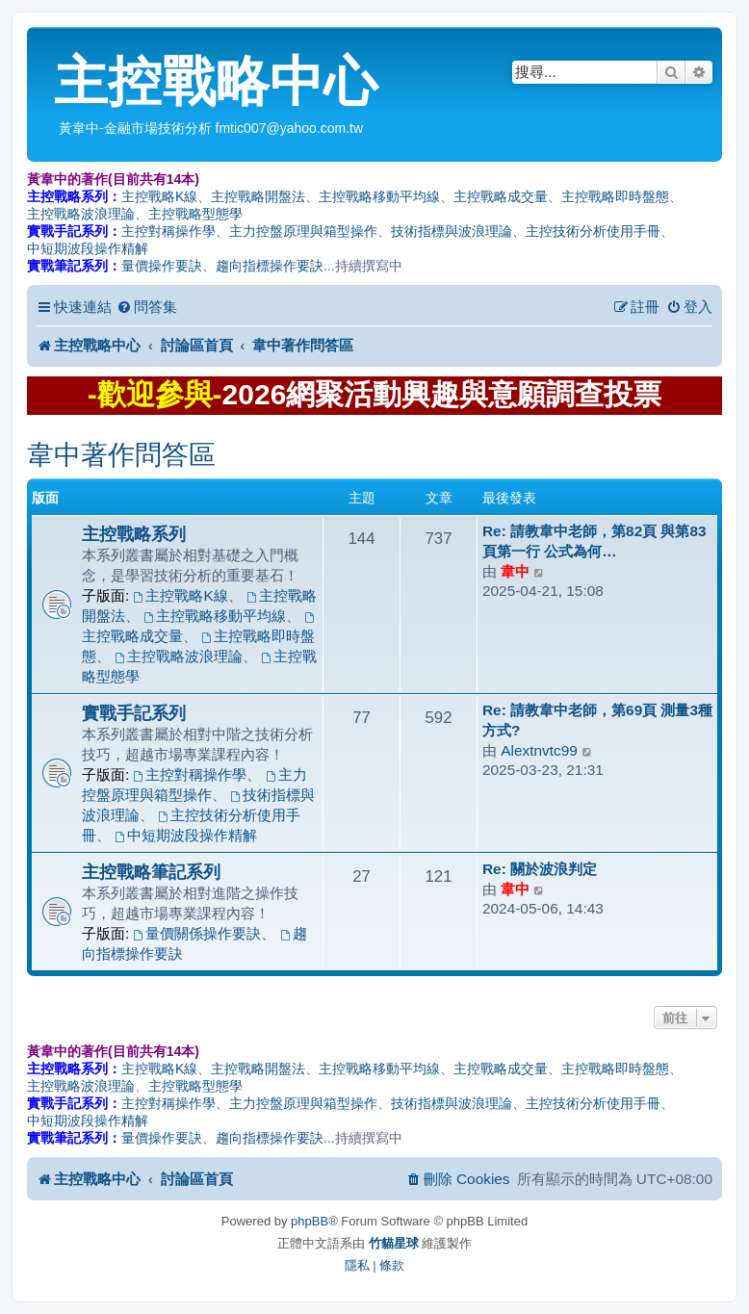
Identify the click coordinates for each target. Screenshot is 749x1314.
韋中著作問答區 (121, 455)
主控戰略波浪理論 (81, 213)
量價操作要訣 (161, 265)
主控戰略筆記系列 (151, 872)
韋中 (515, 571)
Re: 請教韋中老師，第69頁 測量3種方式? (597, 720)
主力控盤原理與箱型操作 (303, 231)
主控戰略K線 (159, 196)
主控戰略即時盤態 (615, 196)
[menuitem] (146, 307)
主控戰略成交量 (500, 196)
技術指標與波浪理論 (451, 231)
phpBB (309, 1221)
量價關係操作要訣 (198, 933)
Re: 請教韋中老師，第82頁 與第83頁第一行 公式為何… (594, 541)
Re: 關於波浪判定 (539, 869)
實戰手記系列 (134, 713)
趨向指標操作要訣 (269, 265)
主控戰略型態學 (195, 213)
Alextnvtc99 (539, 750)
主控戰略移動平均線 (379, 196)
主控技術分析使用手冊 (593, 231)
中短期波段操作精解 (87, 248)
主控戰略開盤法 (258, 196)
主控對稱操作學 (168, 231)
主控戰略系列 (134, 534)
